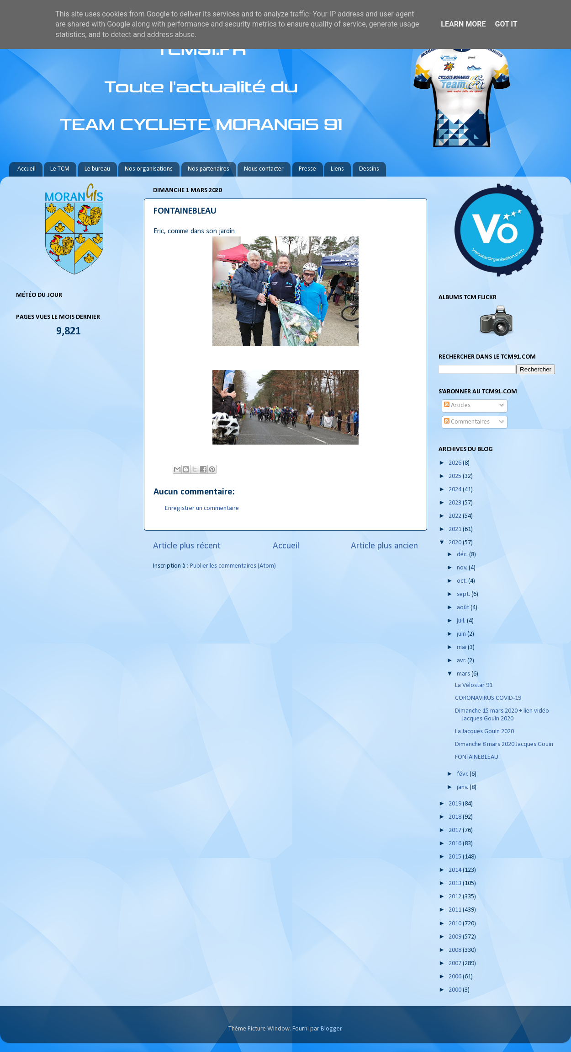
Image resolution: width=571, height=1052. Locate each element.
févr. (463, 774)
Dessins (369, 169)
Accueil (26, 169)
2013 (456, 883)
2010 (456, 923)
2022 (456, 516)
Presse (307, 169)
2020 (456, 542)
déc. (463, 554)
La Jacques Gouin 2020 (484, 731)
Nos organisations (149, 169)
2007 (456, 963)
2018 (456, 817)
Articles (457, 405)
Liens (337, 169)
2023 (456, 502)
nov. (463, 567)
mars (464, 674)
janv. (463, 787)
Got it (506, 24)
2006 (456, 976)
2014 (456, 870)
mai (462, 647)
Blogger (331, 1028)
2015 (456, 856)
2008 (456, 950)
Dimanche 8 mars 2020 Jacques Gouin (504, 744)
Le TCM (59, 169)
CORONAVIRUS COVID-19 (488, 698)
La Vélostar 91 (473, 685)
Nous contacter (264, 169)
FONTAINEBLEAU (476, 757)
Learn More (463, 24)
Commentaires (467, 422)
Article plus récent (187, 546)
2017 (456, 830)
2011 (456, 910)
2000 (456, 990)
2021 (456, 529)
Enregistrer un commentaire (202, 508)
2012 (456, 896)
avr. (462, 660)
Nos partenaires (208, 169)
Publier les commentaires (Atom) (233, 566)
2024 (456, 489)
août (464, 607)
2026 (456, 463)
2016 (456, 843)
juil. (462, 620)
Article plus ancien (384, 546)
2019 (456, 803)
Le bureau (97, 169)
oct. (462, 581)
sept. (464, 594)
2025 (456, 476)
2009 (456, 937)
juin (462, 634)
